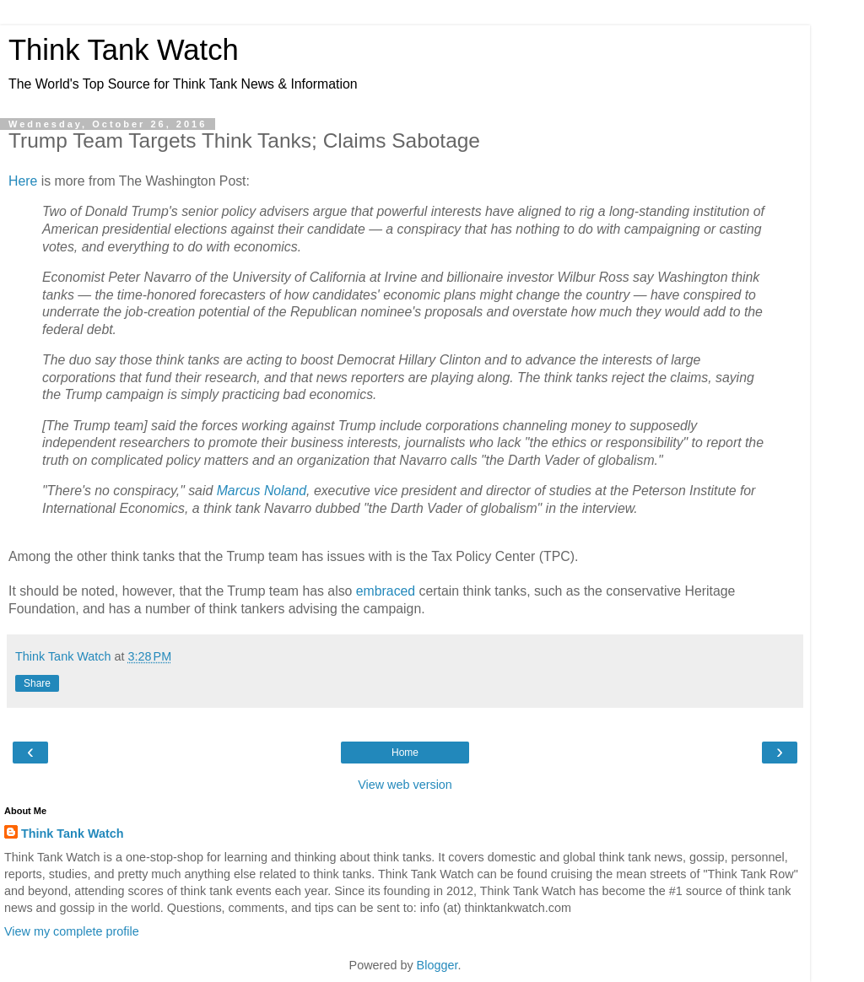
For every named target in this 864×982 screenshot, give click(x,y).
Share (37, 683)
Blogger (437, 965)
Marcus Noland (261, 490)
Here (22, 181)
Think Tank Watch (123, 50)
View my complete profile (71, 931)
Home (405, 752)
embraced (385, 591)
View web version (405, 784)
